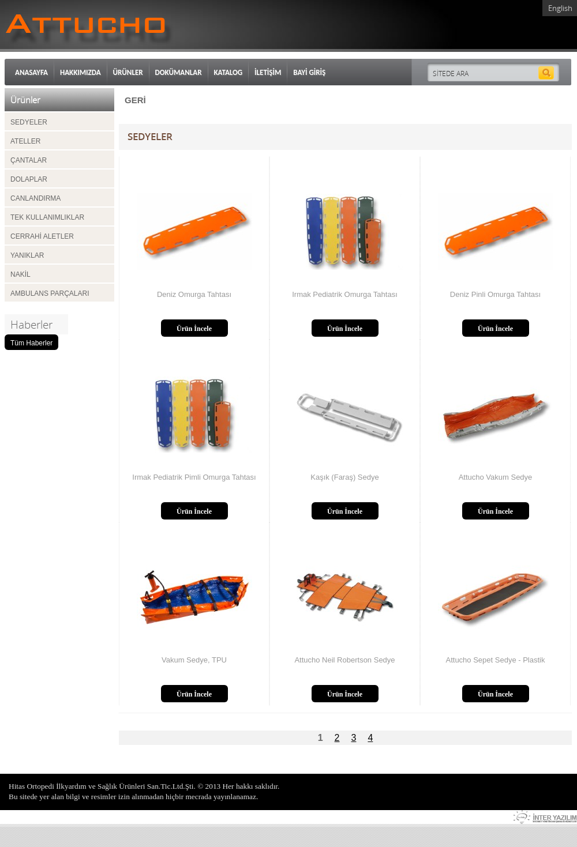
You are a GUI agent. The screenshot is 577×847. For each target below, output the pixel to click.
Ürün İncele (194, 329)
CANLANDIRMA (35, 198)
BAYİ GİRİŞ (309, 72)
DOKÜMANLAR (178, 72)
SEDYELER (28, 122)
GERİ (135, 100)
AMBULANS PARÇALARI (49, 293)
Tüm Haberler (31, 343)
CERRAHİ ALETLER (42, 236)
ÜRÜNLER (128, 72)
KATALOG (228, 72)
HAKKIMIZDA (80, 72)
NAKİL (20, 274)
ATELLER (25, 141)
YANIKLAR (27, 255)
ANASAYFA (31, 72)
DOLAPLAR (28, 179)
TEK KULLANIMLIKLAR (47, 217)
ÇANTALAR (28, 160)
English (560, 8)
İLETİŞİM (267, 72)
